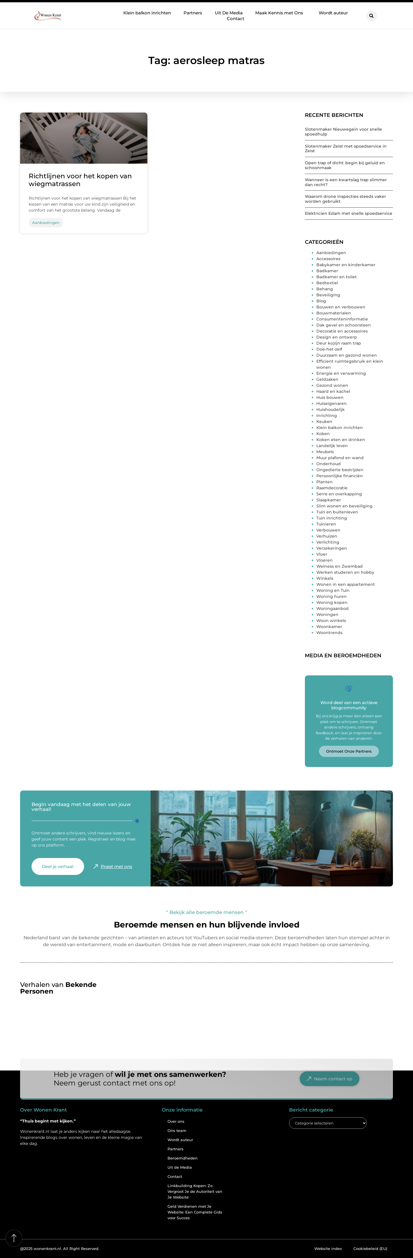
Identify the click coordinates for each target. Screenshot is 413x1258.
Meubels (325, 451)
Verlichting (327, 542)
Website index (328, 1248)
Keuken (324, 421)
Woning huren (331, 596)
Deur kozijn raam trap (338, 343)
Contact (235, 18)
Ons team (176, 1130)
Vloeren (324, 560)
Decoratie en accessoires (342, 331)
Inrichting (326, 415)
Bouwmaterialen (333, 313)
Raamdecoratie (332, 487)
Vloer (321, 554)
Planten (324, 481)
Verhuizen (326, 536)
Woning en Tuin (333, 590)
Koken (323, 433)
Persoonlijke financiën (339, 475)
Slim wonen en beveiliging (344, 506)
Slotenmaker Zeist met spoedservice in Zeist (346, 149)
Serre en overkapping (339, 493)
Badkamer (327, 270)
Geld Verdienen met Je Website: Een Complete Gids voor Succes (194, 1212)
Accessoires (328, 258)
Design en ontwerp (336, 337)
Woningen (327, 614)
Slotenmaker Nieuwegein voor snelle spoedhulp (343, 132)
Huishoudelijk (330, 409)
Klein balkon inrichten (147, 13)
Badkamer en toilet (336, 276)
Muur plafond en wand (340, 457)
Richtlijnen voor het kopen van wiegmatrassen (80, 180)
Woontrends (329, 632)
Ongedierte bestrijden (339, 469)
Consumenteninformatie (342, 319)
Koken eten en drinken (340, 439)
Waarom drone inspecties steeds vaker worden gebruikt (345, 199)
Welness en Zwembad (339, 566)
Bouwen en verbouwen (340, 307)
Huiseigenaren (331, 403)
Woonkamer (329, 626)
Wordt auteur (333, 13)
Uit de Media (179, 1167)
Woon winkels (331, 620)
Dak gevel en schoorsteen (343, 325)
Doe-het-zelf (329, 349)
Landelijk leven (332, 445)
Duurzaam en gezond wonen (346, 355)
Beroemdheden (182, 1158)
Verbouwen (328, 530)
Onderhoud (328, 463)
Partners (193, 13)
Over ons (175, 1121)
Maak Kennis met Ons (280, 13)
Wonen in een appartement (345, 584)
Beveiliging (328, 294)
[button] (371, 15)
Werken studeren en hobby (345, 572)
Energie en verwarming (341, 373)
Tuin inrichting (331, 518)
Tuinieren (326, 524)
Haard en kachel (333, 391)
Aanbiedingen (331, 252)
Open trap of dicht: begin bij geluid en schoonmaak (345, 165)
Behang (324, 288)
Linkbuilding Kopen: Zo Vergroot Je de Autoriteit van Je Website (194, 1191)
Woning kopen (332, 602)
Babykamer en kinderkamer (345, 264)
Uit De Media (229, 13)
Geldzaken (327, 379)
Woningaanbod (332, 608)
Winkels (324, 578)
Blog (321, 301)
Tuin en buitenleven (337, 512)
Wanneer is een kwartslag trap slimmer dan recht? (346, 182)
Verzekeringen (331, 548)
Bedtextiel (327, 282)
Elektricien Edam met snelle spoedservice (348, 213)
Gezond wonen (332, 385)
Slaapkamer (328, 500)
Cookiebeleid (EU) (370, 1248)
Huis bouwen (330, 397)
